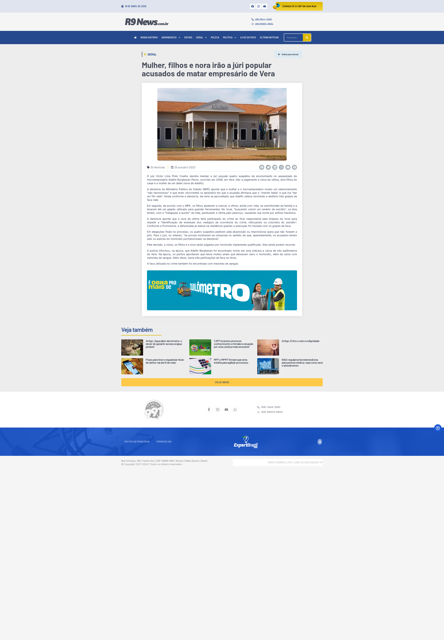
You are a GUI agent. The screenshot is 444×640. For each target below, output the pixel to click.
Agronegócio (171, 37)
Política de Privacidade (137, 441)
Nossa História (149, 37)
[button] (261, 167)
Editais (188, 37)
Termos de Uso (164, 441)
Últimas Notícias (269, 37)
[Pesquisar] (307, 37)
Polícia (215, 37)
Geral (201, 37)
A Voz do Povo (248, 37)
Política (229, 37)
